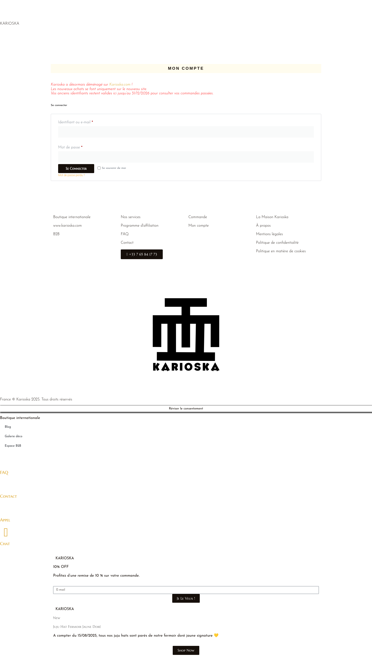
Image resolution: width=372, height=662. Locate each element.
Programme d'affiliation (139, 226)
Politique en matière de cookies (281, 251)
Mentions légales (269, 234)
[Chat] (6, 532)
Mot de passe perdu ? (71, 175)
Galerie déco (13, 436)
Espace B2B (13, 445)
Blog (8, 426)
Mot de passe (79, 146)
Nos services (130, 217)
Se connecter (76, 168)
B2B (56, 234)
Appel (5, 520)
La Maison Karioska (272, 217)
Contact (127, 243)
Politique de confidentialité (277, 243)
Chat (5, 543)
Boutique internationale (72, 217)
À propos (263, 226)
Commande (197, 217)
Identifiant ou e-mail (84, 121)
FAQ (125, 234)
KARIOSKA (9, 24)
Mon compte (198, 226)
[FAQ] (6, 461)
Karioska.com (119, 85)
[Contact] (6, 485)
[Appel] (6, 509)
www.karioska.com (67, 226)
